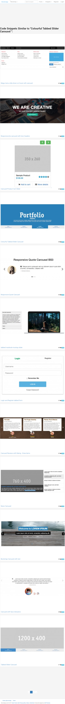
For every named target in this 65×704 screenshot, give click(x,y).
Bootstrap (14, 1)
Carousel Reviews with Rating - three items (15, 453)
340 (59, 506)
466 (59, 294)
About (27, 702)
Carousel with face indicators (11, 612)
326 (59, 559)
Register (56, 1)
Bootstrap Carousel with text (10, 559)
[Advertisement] (32, 14)
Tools (41, 1)
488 (59, 241)
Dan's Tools (14, 702)
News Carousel (6, 506)
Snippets (48, 1)
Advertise (32, 702)
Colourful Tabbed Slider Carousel (12, 242)
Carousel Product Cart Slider (10, 189)
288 (59, 611)
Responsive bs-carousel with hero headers (15, 136)
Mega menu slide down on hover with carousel (17, 83)
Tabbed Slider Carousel (9, 665)
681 (59, 83)
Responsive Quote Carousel (10, 295)
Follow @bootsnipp (7, 700)
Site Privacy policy (22, 702)
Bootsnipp (5, 2)
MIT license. (47, 702)
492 (59, 189)
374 (59, 400)
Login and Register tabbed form (11, 400)
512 (59, 136)
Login (62, 1)
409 (59, 347)
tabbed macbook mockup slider (11, 347)
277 (59, 664)
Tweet (14, 700)
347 (59, 453)
